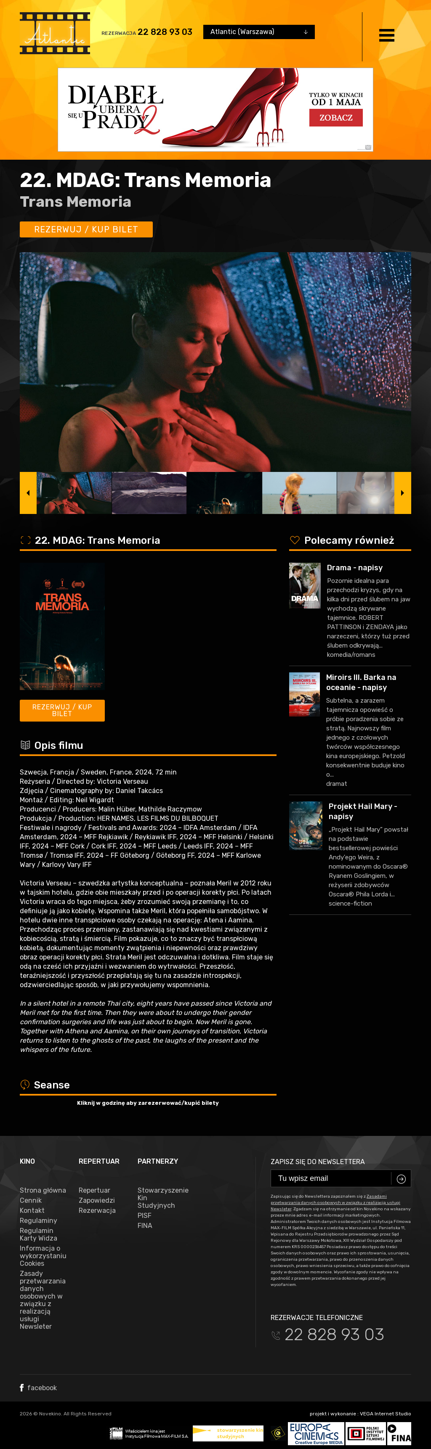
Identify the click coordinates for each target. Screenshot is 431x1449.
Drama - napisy (355, 567)
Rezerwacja (97, 1211)
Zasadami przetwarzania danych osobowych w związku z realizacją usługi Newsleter (335, 1203)
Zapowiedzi (97, 1200)
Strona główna (43, 1190)
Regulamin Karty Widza (38, 1234)
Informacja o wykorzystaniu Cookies (43, 1256)
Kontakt (32, 1211)
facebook (38, 1388)
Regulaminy (38, 1221)
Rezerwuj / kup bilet (86, 229)
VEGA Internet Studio (385, 1414)
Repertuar (94, 1190)
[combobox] (259, 32)
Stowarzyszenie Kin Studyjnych (161, 1198)
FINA (145, 1226)
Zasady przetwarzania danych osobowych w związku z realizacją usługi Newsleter (43, 1300)
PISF (145, 1216)
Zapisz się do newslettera (318, 1162)
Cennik (31, 1200)
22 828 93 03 (165, 32)
